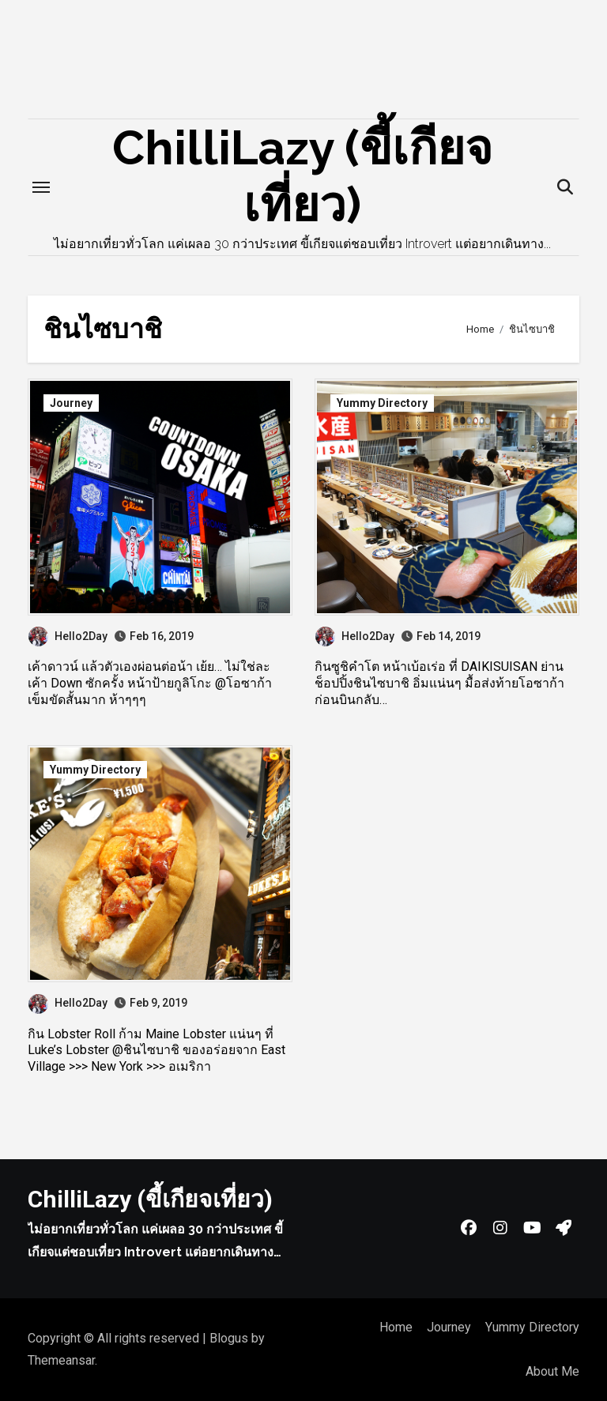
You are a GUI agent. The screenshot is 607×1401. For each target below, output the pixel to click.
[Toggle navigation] (41, 187)
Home (396, 1327)
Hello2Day (67, 636)
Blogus (228, 1338)
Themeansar (61, 1360)
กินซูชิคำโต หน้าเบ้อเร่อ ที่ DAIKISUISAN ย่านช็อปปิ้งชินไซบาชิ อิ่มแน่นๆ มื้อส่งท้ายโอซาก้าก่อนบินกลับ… (439, 683)
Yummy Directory (382, 403)
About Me (552, 1371)
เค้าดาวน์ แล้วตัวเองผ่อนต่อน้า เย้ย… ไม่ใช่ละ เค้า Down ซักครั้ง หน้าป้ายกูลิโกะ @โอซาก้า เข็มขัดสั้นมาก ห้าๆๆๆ (150, 683)
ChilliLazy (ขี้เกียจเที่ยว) (150, 1199)
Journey (71, 403)
